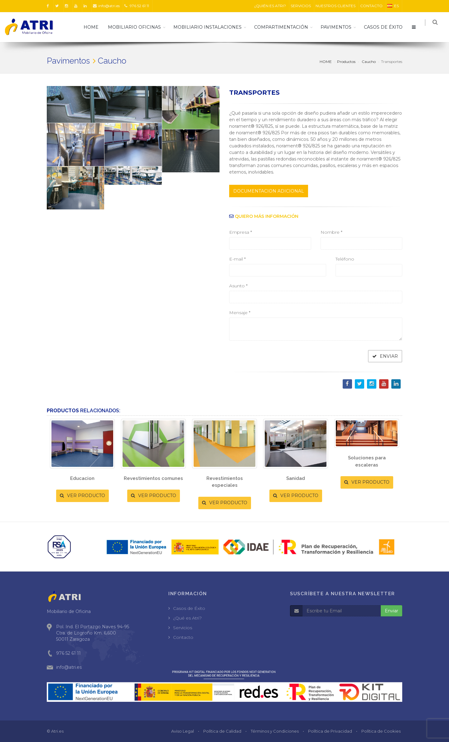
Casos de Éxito (189, 608)
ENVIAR (385, 356)
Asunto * (238, 286)
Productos (346, 61)
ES (393, 5)
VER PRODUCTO (82, 495)
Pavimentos (339, 27)
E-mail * (237, 259)
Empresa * (240, 232)
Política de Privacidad (330, 731)
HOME (94, 27)
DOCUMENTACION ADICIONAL (268, 191)
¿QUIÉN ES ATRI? (270, 5)
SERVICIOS (301, 5)
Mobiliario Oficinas (137, 27)
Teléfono (345, 259)
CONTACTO (371, 5)
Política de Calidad (222, 731)
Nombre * (331, 232)
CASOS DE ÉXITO (386, 27)
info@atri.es (106, 5)
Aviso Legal (182, 731)
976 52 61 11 (136, 5)
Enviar (391, 611)
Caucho (368, 61)
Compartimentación (284, 27)
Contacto (183, 637)
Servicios (182, 627)
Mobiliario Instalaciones (210, 27)
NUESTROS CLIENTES (335, 5)
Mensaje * (239, 312)
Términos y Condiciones (275, 731)
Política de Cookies (381, 731)
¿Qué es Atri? (187, 618)
